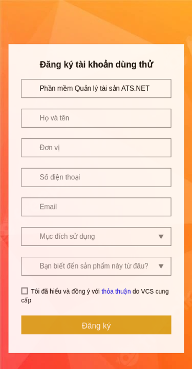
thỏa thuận (116, 276)
